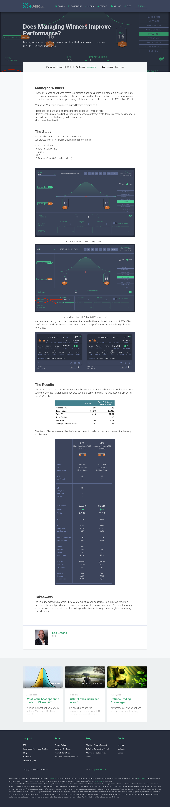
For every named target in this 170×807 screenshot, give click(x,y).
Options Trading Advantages (121, 700)
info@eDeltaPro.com (98, 769)
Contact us (27, 757)
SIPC (54, 778)
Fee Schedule (141, 778)
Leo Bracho (91, 67)
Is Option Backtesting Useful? (97, 749)
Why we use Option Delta (96, 753)
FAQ (24, 745)
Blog (25, 753)
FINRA (51, 778)
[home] (34, 6)
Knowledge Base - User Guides (35, 749)
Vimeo (120, 753)
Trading (89, 757)
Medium (121, 745)
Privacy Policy (60, 745)
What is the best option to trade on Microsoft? (42, 700)
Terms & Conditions (62, 753)
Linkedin (121, 749)
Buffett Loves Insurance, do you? (84, 700)
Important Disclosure (63, 749)
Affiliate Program (29, 761)
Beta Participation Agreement (66, 757)
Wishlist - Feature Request (96, 745)
